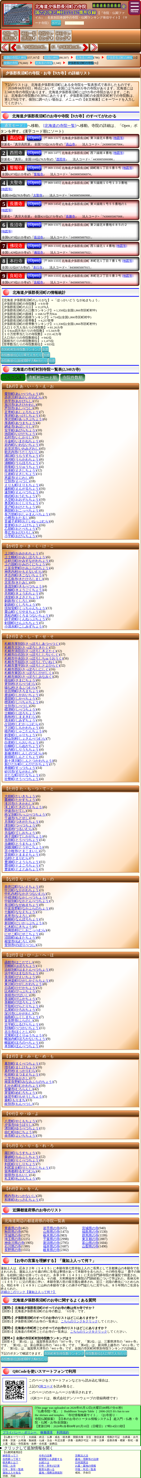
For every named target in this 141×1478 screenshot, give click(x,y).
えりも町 (22, 485)
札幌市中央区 (34, 658)
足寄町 (22, 412)
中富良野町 (27, 908)
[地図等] (118, 138)
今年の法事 (45, 1455)
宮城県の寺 (90, 1228)
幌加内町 (25, 1039)
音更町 (22, 525)
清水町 (20, 720)
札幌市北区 (27, 647)
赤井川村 (24, 397)
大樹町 (20, 796)
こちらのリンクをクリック (79, 1321)
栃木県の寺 (51, 1235)
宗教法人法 (81, 1455)
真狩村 (20, 1071)
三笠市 (17, 1078)
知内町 (22, 749)
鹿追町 (22, 695)
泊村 (17, 858)
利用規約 (63, 1432)
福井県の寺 (51, 1246)
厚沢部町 (24, 419)
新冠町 (24, 923)
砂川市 (19, 771)
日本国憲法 (81, 1462)
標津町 (20, 709)
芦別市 (19, 408)
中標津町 (25, 897)
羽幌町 (20, 966)
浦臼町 (22, 455)
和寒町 (22, 1199)
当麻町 (20, 843)
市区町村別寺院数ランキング (21, 348)
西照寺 (16, 152)
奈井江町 (22, 886)
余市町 (20, 1135)
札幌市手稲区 (30, 662)
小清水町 (24, 626)
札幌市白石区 (32, 654)
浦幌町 (22, 463)
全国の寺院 (11, 63)
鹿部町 (20, 698)
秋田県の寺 (13, 1231)
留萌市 (17, 1175)
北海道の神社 (84, 57)
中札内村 (25, 894)
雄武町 (20, 496)
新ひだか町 (27, 764)
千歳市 (17, 818)
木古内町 (24, 575)
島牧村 (20, 717)
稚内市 (20, 1196)
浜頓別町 (27, 969)
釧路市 (17, 601)
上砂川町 (27, 561)
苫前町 (22, 854)
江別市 (17, 481)
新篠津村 (24, 753)
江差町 (20, 474)
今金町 (22, 441)
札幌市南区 (29, 677)
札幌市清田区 (30, 651)
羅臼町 (20, 1153)
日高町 (20, 988)
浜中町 (22, 973)
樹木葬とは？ (10, 1462)
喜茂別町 (24, 586)
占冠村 (22, 724)
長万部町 (27, 514)
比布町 (20, 991)
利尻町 (20, 1164)
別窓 (45, 348)
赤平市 (19, 401)
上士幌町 (25, 557)
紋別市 (19, 1104)
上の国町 (25, 564)
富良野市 (19, 1020)
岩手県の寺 (51, 1228)
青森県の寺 (13, 1228)
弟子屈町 (24, 836)
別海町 (22, 1028)
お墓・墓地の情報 (85, 1465)
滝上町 (24, 807)
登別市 (20, 945)
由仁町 (19, 1132)
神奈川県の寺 (14, 1243)
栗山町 (22, 612)
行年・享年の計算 (49, 1465)
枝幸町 (20, 470)
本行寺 (16, 261)
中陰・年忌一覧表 (85, 1469)
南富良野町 (29, 1082)
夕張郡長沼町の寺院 (81, 63)
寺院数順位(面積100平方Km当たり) (24, 360)
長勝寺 (16, 203)
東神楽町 (27, 980)
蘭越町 (22, 1157)
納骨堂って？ (10, 1455)
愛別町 (22, 394)
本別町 (22, 1046)
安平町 (20, 430)
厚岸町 (22, 415)
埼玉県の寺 (13, 1239)
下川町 (22, 728)
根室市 (17, 941)
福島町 (22, 1017)
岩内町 (22, 445)
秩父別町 (25, 814)
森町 (16, 1100)
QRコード (46, 1386)
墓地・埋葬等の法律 (87, 1459)
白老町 (22, 742)
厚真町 (20, 423)
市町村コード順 (43, 377)
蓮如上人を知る (12, 1472)
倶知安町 (25, 608)
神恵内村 (24, 571)
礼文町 (20, 1178)
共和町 (22, 593)
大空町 (22, 499)
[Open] (34, 137)
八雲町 (20, 1121)
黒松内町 (27, 615)
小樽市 (17, 518)
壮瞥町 (22, 779)
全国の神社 (52, 57)
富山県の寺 (90, 1243)
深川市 (19, 1013)
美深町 (20, 999)
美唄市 (17, 995)
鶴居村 (19, 829)
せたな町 (22, 775)
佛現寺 (16, 245)
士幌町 (20, 713)
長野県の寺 (13, 1250)
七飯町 (20, 912)
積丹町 (24, 731)
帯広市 (19, 532)
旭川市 (20, 404)
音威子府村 (27, 521)
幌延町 (22, 1042)
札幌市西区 (27, 669)
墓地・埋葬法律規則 (50, 1472)
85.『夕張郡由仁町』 (32, 47)
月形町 (22, 821)
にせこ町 (22, 934)
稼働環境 (46, 1432)
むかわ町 (22, 1085)
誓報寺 (16, 167)
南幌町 (22, 919)
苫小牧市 (22, 851)
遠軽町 (22, 488)
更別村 (20, 684)
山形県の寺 (51, 1231)
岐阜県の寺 (51, 1250)
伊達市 (16, 811)
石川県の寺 (13, 1246)
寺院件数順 (73, 377)
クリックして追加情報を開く (28, 1448)
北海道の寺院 (43, 63)
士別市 (17, 706)
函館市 (19, 962)
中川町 (22, 890)
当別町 (22, 840)
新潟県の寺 (51, 1243)
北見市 (17, 582)
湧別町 (22, 1128)
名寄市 (17, 916)
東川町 (24, 984)
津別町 (20, 825)
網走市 (19, 426)
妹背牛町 (24, 1096)
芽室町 (20, 1093)
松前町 (22, 1074)
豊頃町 (22, 865)
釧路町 (20, 604)
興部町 (22, 510)
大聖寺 (16, 182)
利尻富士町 (27, 1167)
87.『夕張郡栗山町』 (67, 47)
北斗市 (17, 1032)
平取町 (22, 1006)
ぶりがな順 (13, 377)
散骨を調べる (47, 1469)
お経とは (44, 1462)
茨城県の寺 (13, 1235)
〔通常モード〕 (13, 126)
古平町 (22, 1024)
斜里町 (20, 735)
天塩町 (20, 833)
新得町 (22, 757)
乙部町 (20, 529)
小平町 (20, 536)
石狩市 (19, 437)
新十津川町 (29, 760)
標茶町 (22, 702)
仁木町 (19, 926)
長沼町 (22, 905)
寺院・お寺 (9, 1465)
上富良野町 (27, 568)
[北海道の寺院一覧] (59, 126)
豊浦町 (22, 862)
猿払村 (20, 687)
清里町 (22, 597)
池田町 (20, 434)
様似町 (20, 680)
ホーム (56, 22)
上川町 (22, 553)
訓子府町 (25, 619)
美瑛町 (20, 977)
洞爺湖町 (24, 847)
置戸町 (20, 507)
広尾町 (20, 1010)
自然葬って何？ (12, 1459)
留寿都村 (20, 1171)
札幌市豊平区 (32, 665)
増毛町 (20, 1067)
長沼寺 (16, 224)
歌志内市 (22, 452)
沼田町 (20, 937)
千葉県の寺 (51, 1239)
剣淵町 (22, 623)
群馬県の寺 (90, 1235)
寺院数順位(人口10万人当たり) (21, 354)
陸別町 (22, 1160)
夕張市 (19, 1125)
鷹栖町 (20, 800)
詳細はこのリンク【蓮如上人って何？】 (28, 1292)
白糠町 (22, 746)
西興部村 (25, 930)
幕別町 (22, 1063)
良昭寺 (16, 275)
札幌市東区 (29, 673)
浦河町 (22, 459)
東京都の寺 (90, 1239)
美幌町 (20, 1002)
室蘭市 (19, 1089)
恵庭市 (17, 478)
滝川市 (19, 803)
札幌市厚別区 (32, 644)
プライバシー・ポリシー (20, 1432)
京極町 (24, 590)
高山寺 (16, 137)
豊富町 (22, 869)
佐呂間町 (22, 691)
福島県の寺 (90, 1231)
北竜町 (24, 1035)
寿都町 (20, 768)
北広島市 (24, 579)
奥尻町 (22, 503)
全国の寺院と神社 (15, 57)
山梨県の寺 (90, 1246)
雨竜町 (22, 467)
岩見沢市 (22, 448)
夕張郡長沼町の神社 (119, 57)
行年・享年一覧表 (13, 1469)
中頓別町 (27, 901)
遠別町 (22, 492)
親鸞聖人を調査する (50, 1459)
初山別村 (25, 738)
